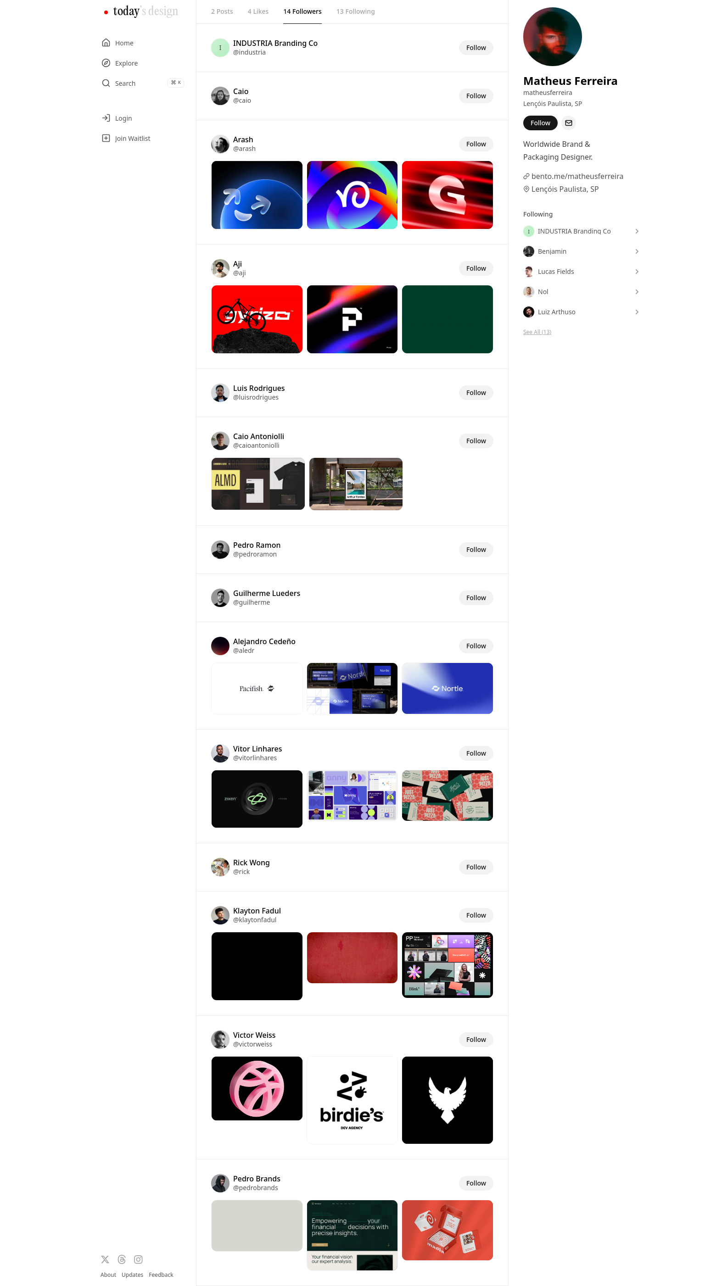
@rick (241, 871)
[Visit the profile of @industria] (220, 48)
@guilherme (251, 602)
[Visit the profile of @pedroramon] (220, 549)
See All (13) (537, 332)
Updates (132, 1275)
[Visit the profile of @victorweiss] (220, 1039)
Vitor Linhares (257, 748)
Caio (240, 91)
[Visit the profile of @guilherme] (220, 598)
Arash (243, 139)
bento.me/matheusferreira (577, 176)
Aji (237, 263)
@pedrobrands (255, 1187)
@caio (242, 100)
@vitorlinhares (255, 757)
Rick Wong (251, 862)
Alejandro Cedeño (264, 641)
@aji (239, 272)
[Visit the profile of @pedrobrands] (220, 1183)
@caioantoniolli (256, 445)
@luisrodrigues (256, 397)
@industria (249, 52)
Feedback (161, 1275)
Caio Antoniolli (258, 436)
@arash (244, 148)
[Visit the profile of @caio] (220, 96)
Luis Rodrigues (259, 388)
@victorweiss (252, 1044)
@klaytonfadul (254, 919)
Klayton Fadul (257, 910)
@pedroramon (255, 554)
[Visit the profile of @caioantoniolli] (220, 441)
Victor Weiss (254, 1035)
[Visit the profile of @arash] (220, 144)
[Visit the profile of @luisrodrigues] (220, 393)
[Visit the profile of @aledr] (220, 646)
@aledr (243, 650)
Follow (476, 47)
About (108, 1275)
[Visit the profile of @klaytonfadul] (220, 915)
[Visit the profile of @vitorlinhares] (220, 753)
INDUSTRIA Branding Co (275, 43)
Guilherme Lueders (266, 593)
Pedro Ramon (256, 545)
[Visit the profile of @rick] (220, 867)
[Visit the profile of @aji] (220, 268)
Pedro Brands (256, 1178)
